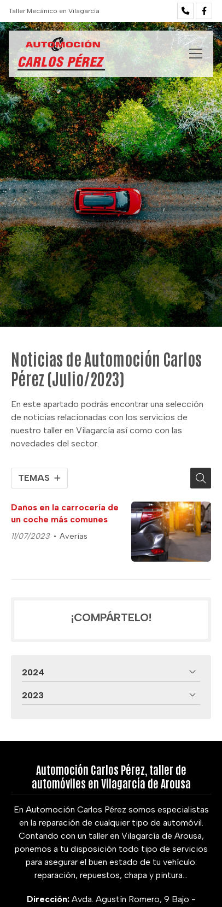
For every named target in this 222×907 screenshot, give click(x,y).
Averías (73, 536)
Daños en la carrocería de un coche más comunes (65, 513)
